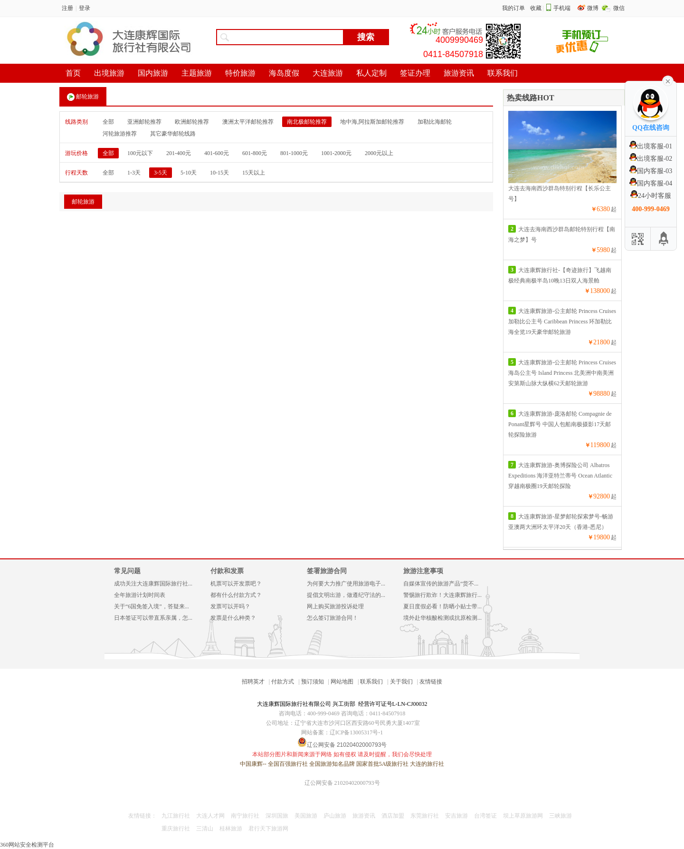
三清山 (204, 828)
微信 (619, 8)
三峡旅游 (560, 815)
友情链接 (430, 681)
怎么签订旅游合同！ (332, 618)
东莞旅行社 (424, 815)
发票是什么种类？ (233, 618)
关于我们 (401, 681)
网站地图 (342, 681)
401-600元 (216, 153)
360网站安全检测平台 (27, 844)
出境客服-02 (651, 158)
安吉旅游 (456, 815)
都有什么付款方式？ (236, 595)
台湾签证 (485, 815)
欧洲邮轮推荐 (192, 121)
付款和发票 (227, 571)
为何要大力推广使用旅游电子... (346, 583)
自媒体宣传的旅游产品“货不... (440, 583)
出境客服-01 (651, 146)
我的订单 (513, 8)
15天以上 (253, 172)
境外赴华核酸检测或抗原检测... (442, 618)
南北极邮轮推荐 (307, 121)
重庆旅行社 (176, 828)
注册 (67, 8)
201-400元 (178, 153)
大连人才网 (210, 815)
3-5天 (160, 172)
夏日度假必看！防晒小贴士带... (442, 606)
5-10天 (188, 172)
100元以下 (140, 153)
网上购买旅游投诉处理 (335, 606)
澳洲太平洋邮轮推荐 (248, 121)
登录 (84, 8)
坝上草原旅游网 (523, 815)
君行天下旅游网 (268, 828)
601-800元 (254, 153)
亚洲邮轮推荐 (144, 121)
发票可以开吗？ (230, 606)
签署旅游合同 (327, 571)
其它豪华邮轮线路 (173, 133)
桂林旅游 (230, 828)
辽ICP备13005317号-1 (356, 732)
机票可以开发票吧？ (236, 583)
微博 (593, 8)
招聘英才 (253, 681)
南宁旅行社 (245, 815)
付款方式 (282, 681)
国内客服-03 (651, 171)
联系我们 (371, 681)
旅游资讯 (363, 815)
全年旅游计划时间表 (139, 595)
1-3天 (134, 172)
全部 (108, 121)
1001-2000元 (336, 153)
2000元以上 (379, 153)
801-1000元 (294, 153)
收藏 (536, 8)
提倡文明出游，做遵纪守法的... (346, 595)
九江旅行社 (176, 815)
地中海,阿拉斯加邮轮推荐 (372, 121)
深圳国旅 (277, 815)
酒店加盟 (392, 815)
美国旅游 (305, 815)
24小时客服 (650, 195)
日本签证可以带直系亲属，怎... (153, 618)
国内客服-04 (651, 183)
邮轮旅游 (83, 97)
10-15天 (219, 172)
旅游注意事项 (423, 571)
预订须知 (312, 681)
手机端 (561, 8)
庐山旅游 (334, 815)
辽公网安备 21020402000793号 (342, 783)
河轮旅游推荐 (120, 133)
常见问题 (127, 571)
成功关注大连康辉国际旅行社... (153, 583)
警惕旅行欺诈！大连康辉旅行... (442, 595)
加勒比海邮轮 (435, 121)
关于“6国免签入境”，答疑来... (151, 606)
